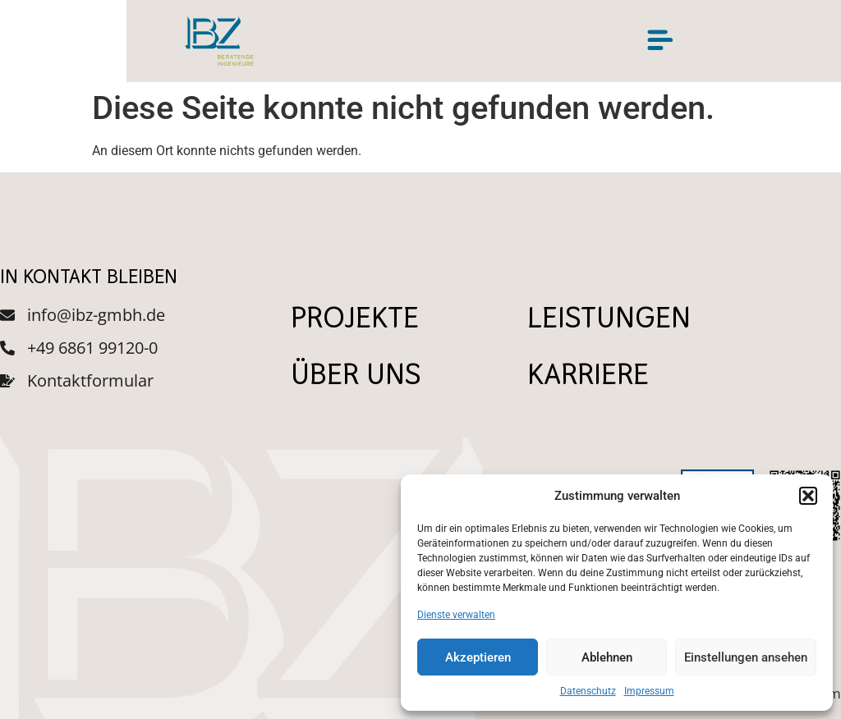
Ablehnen (606, 657)
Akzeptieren (478, 657)
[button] (808, 496)
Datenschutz (588, 691)
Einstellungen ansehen (745, 657)
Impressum (649, 691)
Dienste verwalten (456, 615)
